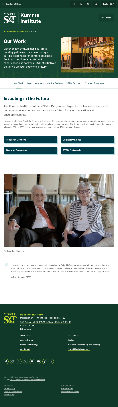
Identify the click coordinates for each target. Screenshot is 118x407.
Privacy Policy (9, 389)
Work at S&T (26, 335)
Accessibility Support (70, 392)
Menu (109, 18)
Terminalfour (9, 395)
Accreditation (26, 340)
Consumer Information (13, 392)
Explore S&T (108, 4)
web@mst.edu (67, 389)
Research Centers (35, 83)
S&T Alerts (73, 335)
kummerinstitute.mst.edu (17, 31)
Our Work (35, 31)
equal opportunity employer (30, 377)
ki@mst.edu (25, 329)
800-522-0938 (67, 386)
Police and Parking (29, 345)
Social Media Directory (79, 349)
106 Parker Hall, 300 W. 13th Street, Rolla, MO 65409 (45, 322)
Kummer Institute (30, 18)
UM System (8, 386)
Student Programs (94, 83)
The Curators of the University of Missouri (27, 380)
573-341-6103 (27, 326)
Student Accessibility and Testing (84, 345)
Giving (71, 340)
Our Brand (25, 349)
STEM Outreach (74, 83)
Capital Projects (55, 83)
